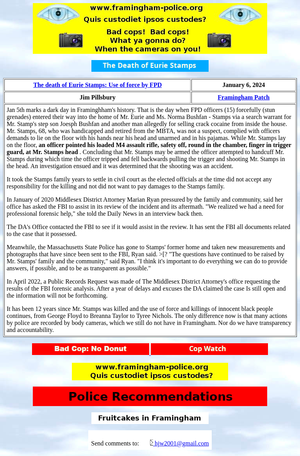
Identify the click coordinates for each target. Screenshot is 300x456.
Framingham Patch (244, 97)
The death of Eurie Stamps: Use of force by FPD (97, 85)
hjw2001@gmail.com (182, 443)
